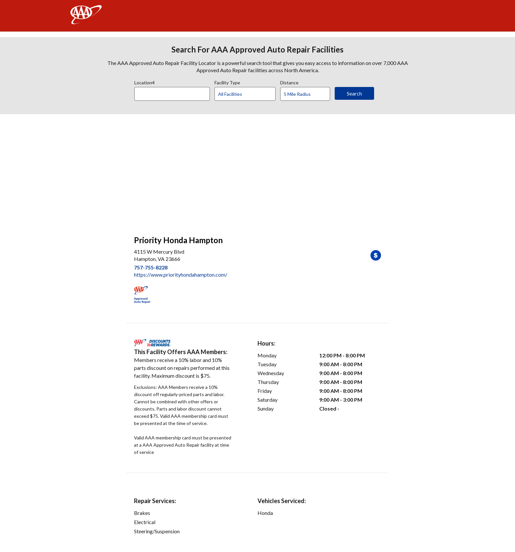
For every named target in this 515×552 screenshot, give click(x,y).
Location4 (144, 82)
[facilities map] (257, 171)
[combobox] (174, 92)
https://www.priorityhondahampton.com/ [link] (180, 274)
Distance (289, 82)
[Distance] (307, 94)
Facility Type (227, 82)
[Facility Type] (250, 94)
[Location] (172, 94)
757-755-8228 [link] (151, 267)
